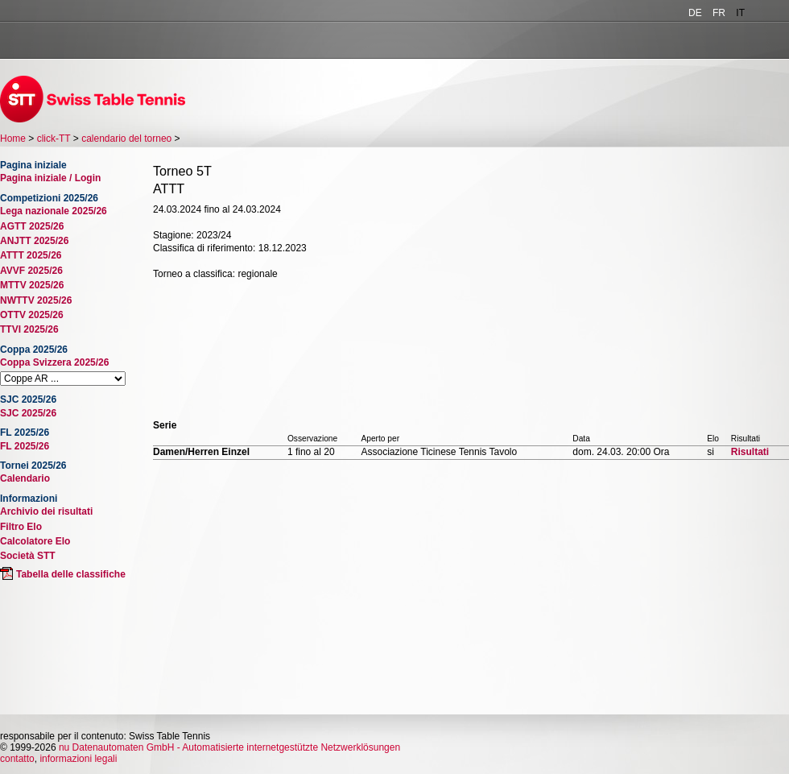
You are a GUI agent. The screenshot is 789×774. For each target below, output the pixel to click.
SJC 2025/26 (28, 413)
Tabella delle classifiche (71, 574)
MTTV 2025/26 (32, 285)
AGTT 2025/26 (32, 226)
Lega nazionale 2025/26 (53, 211)
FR (719, 13)
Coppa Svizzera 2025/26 (54, 362)
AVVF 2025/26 (31, 270)
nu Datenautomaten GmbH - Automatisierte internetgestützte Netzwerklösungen (229, 747)
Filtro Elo (21, 526)
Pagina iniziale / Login (50, 178)
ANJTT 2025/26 (34, 240)
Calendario (25, 478)
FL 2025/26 (24, 446)
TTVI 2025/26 (29, 329)
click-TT (54, 138)
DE (695, 13)
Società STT (28, 555)
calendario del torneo (126, 138)
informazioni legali (78, 758)
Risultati (750, 451)
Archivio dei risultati (46, 511)
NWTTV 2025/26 (36, 300)
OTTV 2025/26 (32, 315)
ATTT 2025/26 (30, 255)
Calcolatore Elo (35, 541)
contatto (17, 758)
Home (13, 138)
